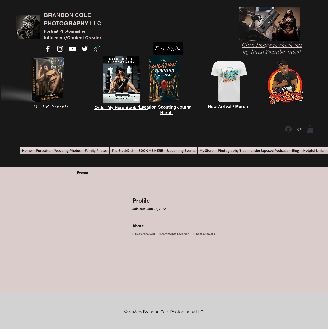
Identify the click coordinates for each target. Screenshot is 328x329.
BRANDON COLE (67, 15)
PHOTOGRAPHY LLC (72, 23)
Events (82, 173)
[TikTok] (97, 49)
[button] (310, 129)
